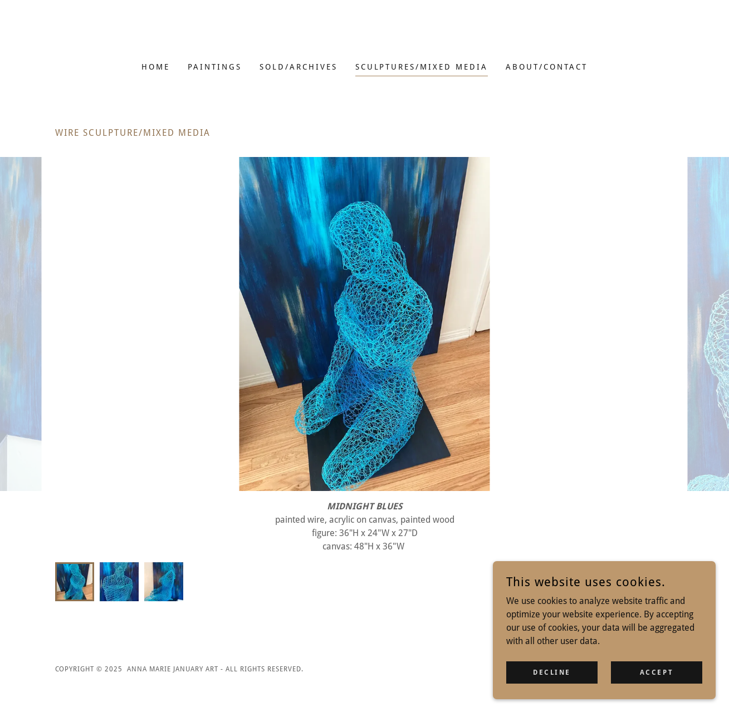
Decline (552, 672)
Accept (656, 672)
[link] (364, 38)
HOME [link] (155, 66)
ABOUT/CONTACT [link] (547, 66)
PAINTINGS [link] (215, 66)
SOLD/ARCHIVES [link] (298, 66)
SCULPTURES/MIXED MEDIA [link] (421, 66)
